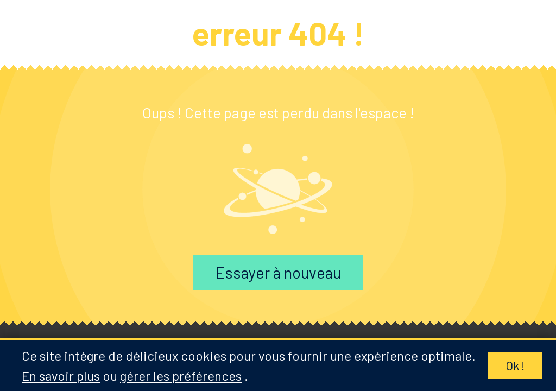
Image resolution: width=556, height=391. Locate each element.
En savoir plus (61, 375)
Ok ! (515, 365)
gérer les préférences (181, 375)
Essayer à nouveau (278, 272)
